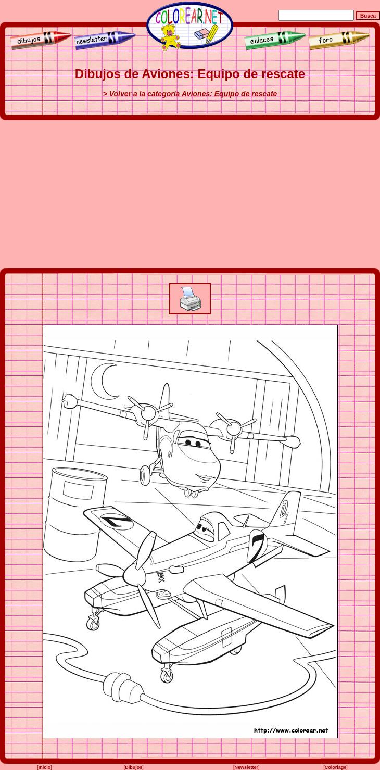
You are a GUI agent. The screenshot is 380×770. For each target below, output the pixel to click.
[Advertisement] (190, 194)
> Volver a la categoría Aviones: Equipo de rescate (190, 94)
